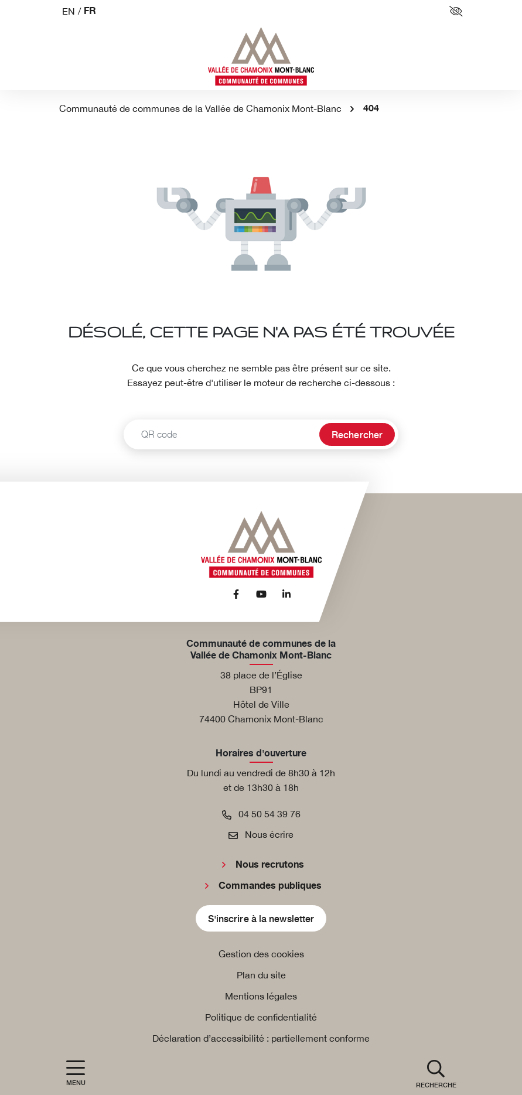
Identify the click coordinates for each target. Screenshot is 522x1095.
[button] (436, 1073)
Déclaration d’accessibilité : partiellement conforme (261, 1038)
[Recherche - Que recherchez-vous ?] (220, 434)
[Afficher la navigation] (76, 1073)
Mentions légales (261, 996)
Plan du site (261, 975)
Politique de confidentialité (261, 1017)
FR (90, 11)
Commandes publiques (270, 885)
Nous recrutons (270, 864)
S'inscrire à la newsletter (261, 918)
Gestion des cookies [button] (261, 954)
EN (68, 11)
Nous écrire (261, 834)
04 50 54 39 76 (261, 814)
